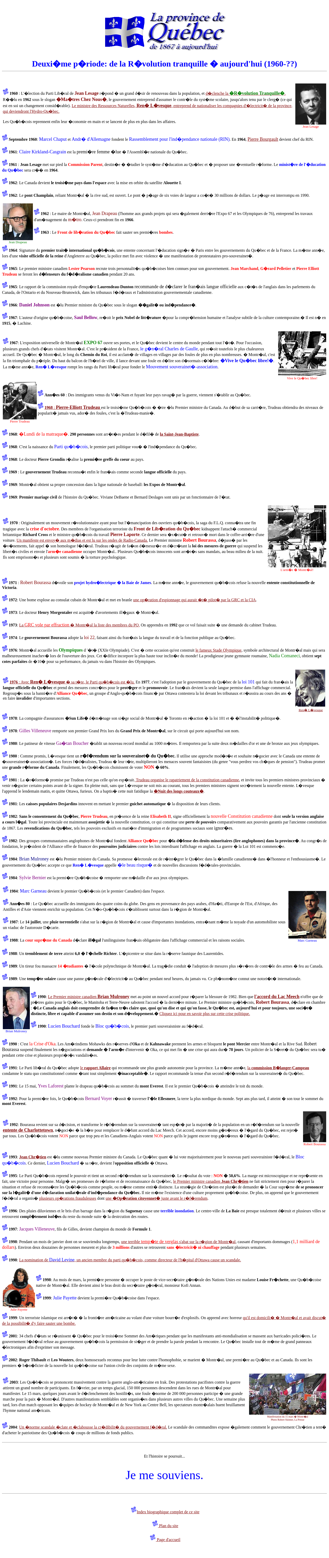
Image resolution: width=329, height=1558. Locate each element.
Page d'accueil (168, 1539)
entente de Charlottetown (28, 1130)
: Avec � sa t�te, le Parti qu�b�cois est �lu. (72, 682)
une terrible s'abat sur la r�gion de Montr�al (178, 1242)
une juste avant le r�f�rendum (156, 1198)
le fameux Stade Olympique (218, 650)
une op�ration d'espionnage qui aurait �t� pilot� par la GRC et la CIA (194, 600)
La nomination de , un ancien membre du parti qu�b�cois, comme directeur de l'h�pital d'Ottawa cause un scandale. (130, 1260)
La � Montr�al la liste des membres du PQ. (79, 625)
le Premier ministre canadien (211, 1181)
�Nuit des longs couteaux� (178, 791)
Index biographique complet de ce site (168, 1512)
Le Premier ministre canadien (88, 996)
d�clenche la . (246, 93)
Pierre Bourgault (263, 139)
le (95, 1068)
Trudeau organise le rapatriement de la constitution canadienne (187, 780)
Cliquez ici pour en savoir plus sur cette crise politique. (204, 1013)
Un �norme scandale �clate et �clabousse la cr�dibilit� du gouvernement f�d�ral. (93, 1427)
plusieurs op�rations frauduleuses (67, 1198)
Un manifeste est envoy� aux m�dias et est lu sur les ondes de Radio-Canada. (82, 540)
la (278, 1068)
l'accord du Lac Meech (276, 996)
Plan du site (168, 1526)
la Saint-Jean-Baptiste (179, 434)
